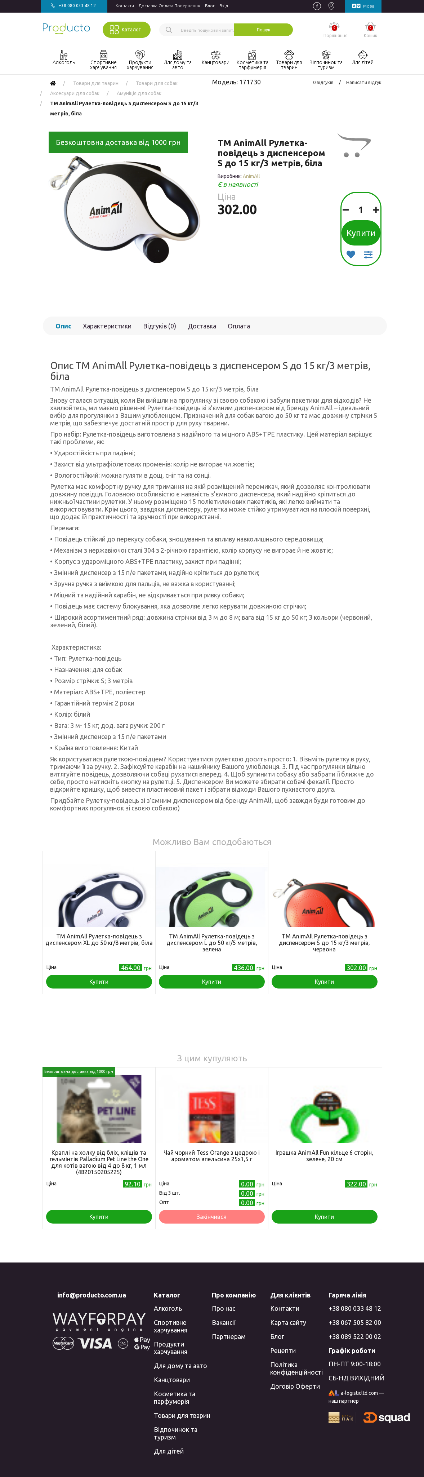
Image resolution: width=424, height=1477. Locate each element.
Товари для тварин (182, 1415)
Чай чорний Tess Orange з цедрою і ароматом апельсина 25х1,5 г (212, 1155)
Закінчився (212, 1216)
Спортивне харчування (170, 1326)
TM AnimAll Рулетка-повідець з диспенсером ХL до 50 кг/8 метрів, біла (99, 939)
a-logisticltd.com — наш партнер (356, 1397)
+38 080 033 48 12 (355, 1308)
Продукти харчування (170, 1347)
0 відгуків (323, 82)
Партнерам (229, 1336)
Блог (210, 5)
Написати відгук (363, 82)
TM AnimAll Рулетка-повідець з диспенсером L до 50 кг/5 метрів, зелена (211, 942)
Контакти (125, 5)
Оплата (239, 326)
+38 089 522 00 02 (355, 1336)
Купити (361, 233)
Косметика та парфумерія (174, 1397)
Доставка (202, 326)
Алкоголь (168, 1308)
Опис (63, 326)
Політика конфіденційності (296, 1368)
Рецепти (283, 1350)
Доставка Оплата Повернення (169, 5)
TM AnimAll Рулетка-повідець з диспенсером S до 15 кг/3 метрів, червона (324, 942)
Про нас (223, 1308)
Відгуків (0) (159, 326)
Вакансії (223, 1322)
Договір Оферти (295, 1386)
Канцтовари (172, 1379)
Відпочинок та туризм (175, 1433)
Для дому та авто (180, 1365)
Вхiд (223, 5)
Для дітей (169, 1451)
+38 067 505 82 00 (355, 1322)
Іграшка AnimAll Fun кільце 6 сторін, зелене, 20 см (324, 1155)
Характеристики (107, 326)
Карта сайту (288, 1322)
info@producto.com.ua (91, 1295)
